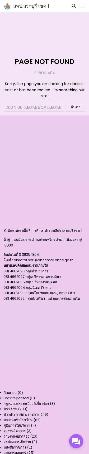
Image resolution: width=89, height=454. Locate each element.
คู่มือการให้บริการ (17, 425)
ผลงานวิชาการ (15, 431)
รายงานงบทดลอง (16, 436)
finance (10, 392)
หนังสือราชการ (15, 447)
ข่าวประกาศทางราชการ (22, 414)
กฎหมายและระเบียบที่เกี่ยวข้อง (26, 403)
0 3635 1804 (29, 254)
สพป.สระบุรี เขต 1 (31, 6)
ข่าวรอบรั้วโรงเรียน (18, 420)
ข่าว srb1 (10, 409)
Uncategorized (16, 398)
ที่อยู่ (7, 239)
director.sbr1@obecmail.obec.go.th (44, 260)
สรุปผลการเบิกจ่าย (17, 442)
